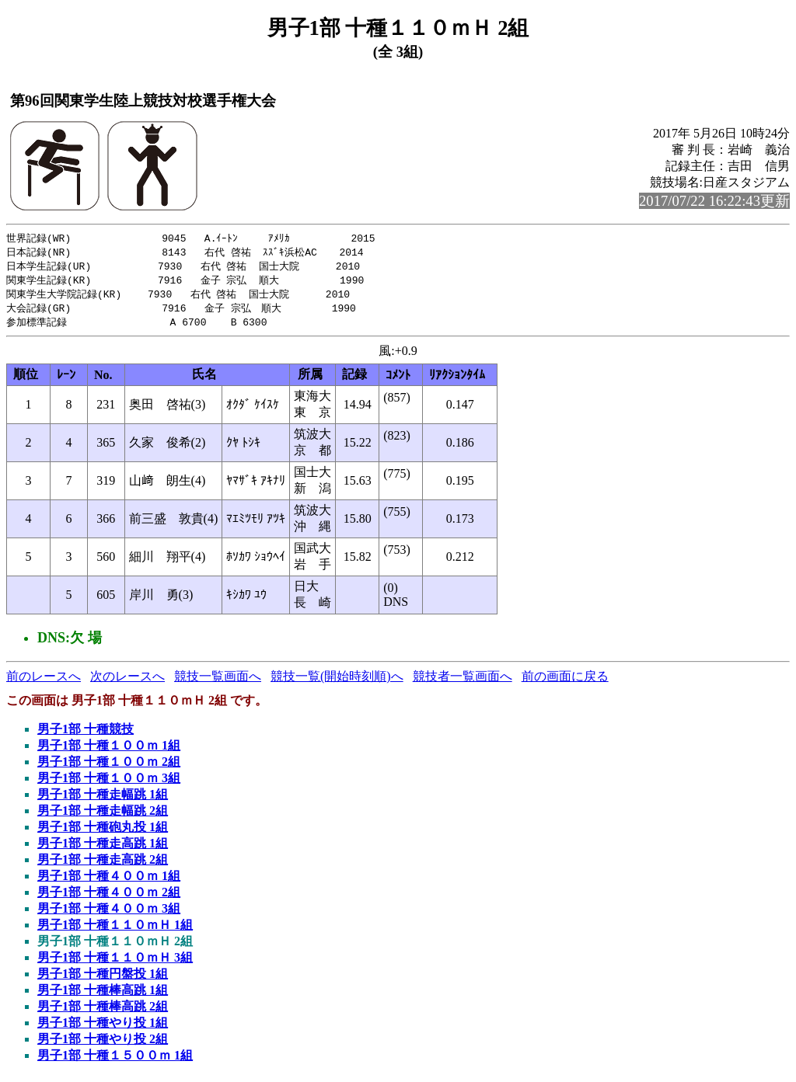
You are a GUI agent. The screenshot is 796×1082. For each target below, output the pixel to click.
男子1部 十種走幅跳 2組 (102, 816)
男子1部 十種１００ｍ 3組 (108, 783)
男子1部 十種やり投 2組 (102, 1044)
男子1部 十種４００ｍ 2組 (108, 897)
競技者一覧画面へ (462, 681)
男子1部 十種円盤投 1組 (102, 979)
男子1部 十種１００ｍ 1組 (108, 750)
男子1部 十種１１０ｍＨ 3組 (115, 962)
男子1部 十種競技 (85, 734)
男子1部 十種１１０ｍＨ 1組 (115, 930)
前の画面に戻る (565, 681)
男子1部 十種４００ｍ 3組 (108, 913)
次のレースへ (127, 681)
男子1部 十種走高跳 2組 (102, 865)
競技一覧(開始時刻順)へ (337, 681)
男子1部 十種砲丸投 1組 (102, 832)
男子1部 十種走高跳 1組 (102, 848)
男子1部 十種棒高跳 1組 (102, 995)
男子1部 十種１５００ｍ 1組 (115, 1060)
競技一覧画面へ (217, 681)
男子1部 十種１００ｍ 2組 (108, 767)
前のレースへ (43, 681)
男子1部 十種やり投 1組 (102, 1028)
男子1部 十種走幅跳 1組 (102, 799)
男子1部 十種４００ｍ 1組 (108, 881)
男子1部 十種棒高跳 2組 (102, 1011)
